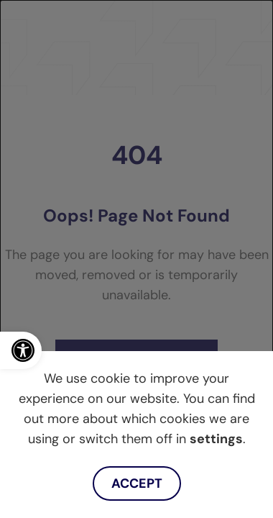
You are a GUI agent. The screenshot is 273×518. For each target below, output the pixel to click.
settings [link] (216, 438)
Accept (136, 483)
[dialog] (136, 259)
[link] (21, 350)
